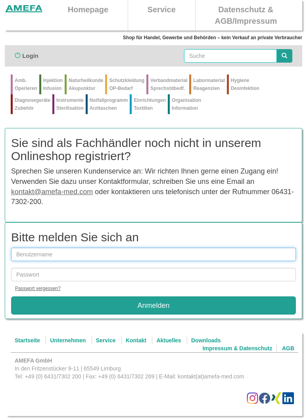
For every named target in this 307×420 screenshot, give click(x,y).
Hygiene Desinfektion (245, 84)
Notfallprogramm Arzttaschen (109, 104)
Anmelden (153, 305)
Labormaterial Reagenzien (208, 84)
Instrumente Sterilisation (70, 104)
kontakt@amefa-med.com (52, 192)
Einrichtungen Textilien (150, 104)
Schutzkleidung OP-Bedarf (126, 84)
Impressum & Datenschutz (237, 348)
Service (162, 9)
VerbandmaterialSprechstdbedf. (168, 84)
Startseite (27, 340)
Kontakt (136, 340)
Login (26, 55)
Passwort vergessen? (38, 288)
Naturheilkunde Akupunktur (86, 84)
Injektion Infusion (53, 84)
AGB (288, 348)
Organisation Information (186, 104)
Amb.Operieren (26, 84)
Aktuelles (168, 340)
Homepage (88, 9)
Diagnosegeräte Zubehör (32, 104)
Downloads (206, 340)
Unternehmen (68, 340)
